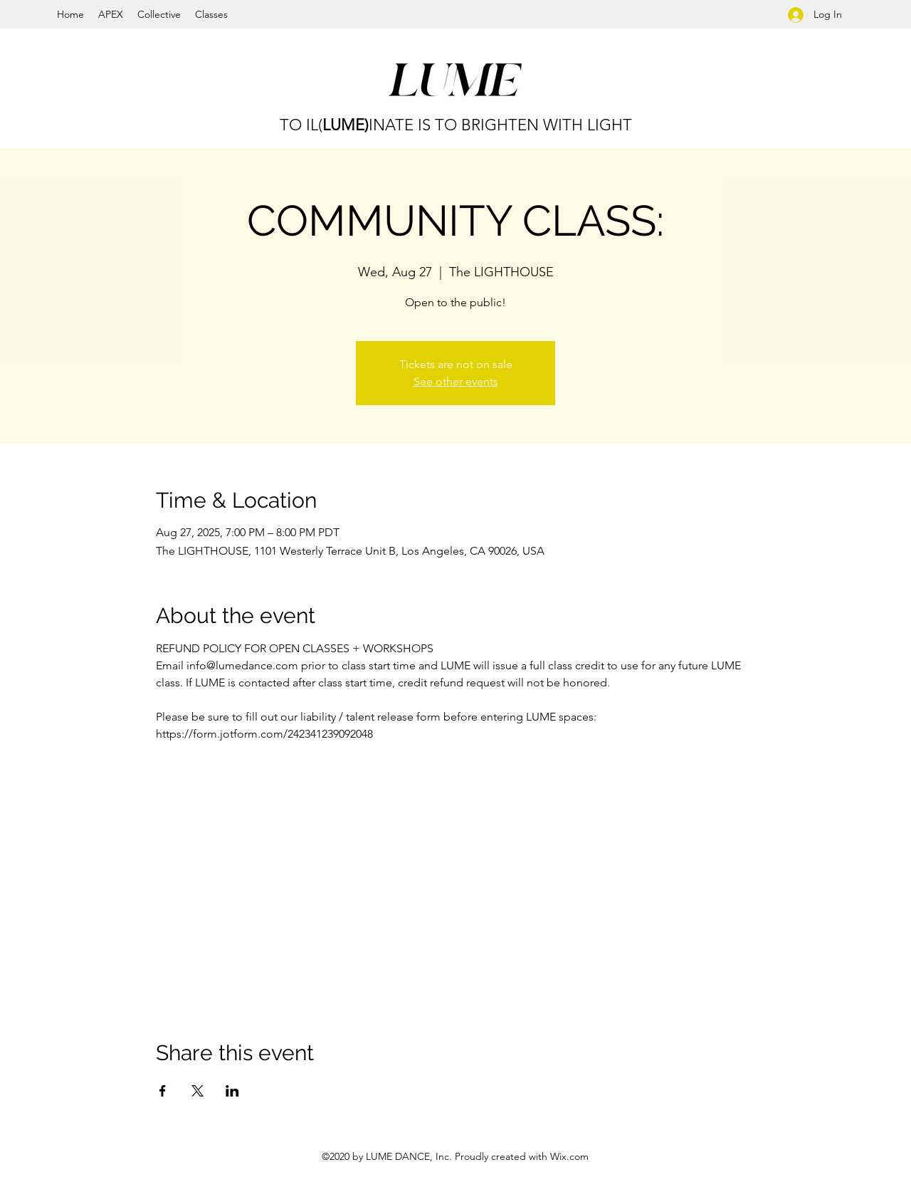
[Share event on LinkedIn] (232, 1091)
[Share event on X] (197, 1091)
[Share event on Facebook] (162, 1091)
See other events (456, 381)
